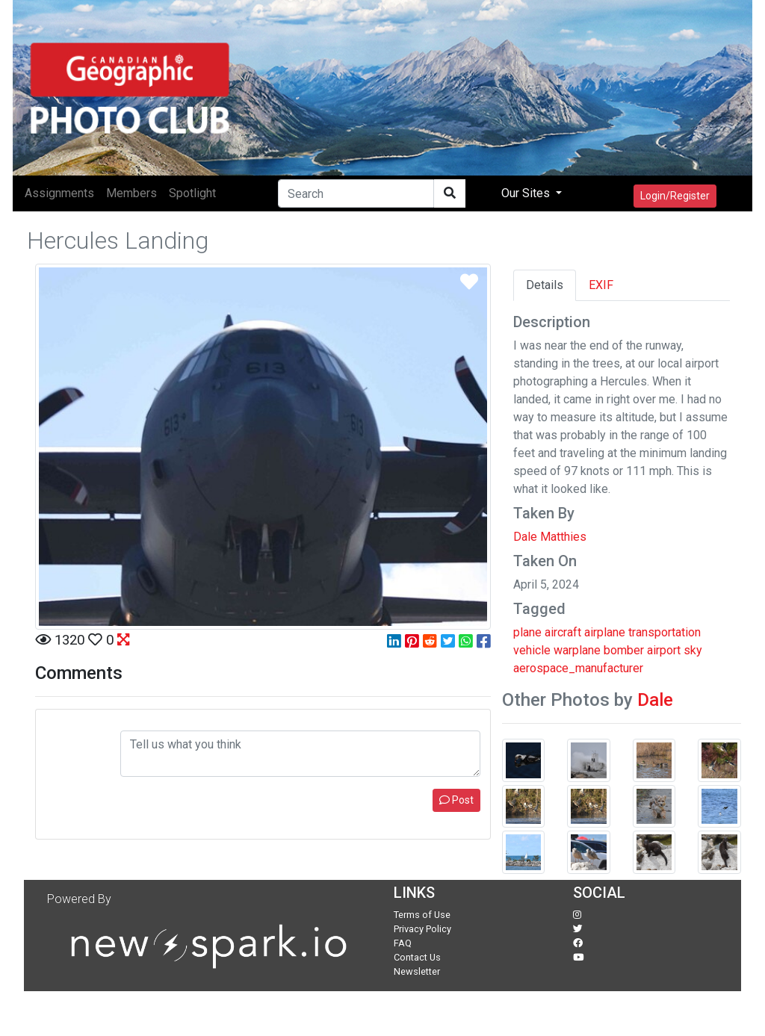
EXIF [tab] (601, 285)
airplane (604, 632)
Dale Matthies (549, 537)
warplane (577, 650)
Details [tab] (544, 285)
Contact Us (417, 957)
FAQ (403, 943)
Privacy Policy (422, 928)
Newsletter (417, 971)
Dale (655, 699)
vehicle (532, 650)
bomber (624, 650)
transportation (664, 632)
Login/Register (675, 196)
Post (456, 800)
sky (693, 650)
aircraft (563, 632)
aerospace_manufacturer (578, 668)
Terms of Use (422, 914)
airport (664, 650)
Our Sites (527, 193)
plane (527, 632)
